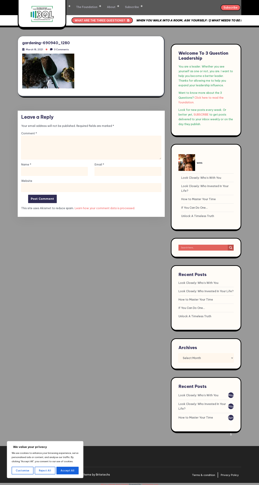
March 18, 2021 (35, 48)
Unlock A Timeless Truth (197, 214)
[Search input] (204, 246)
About (127, 7)
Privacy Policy (229, 473)
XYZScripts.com (150, 483)
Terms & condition (201, 473)
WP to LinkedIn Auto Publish (114, 483)
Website (26, 180)
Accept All (68, 470)
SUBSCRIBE (201, 113)
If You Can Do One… (194, 206)
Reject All (45, 470)
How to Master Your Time (198, 198)
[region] (45, 457)
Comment (29, 133)
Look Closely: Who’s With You (201, 176)
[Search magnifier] (231, 246)
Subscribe (148, 7)
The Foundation (103, 7)
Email (99, 164)
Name (26, 164)
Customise (22, 470)
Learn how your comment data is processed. (105, 208)
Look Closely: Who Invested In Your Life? (205, 187)
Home (80, 7)
